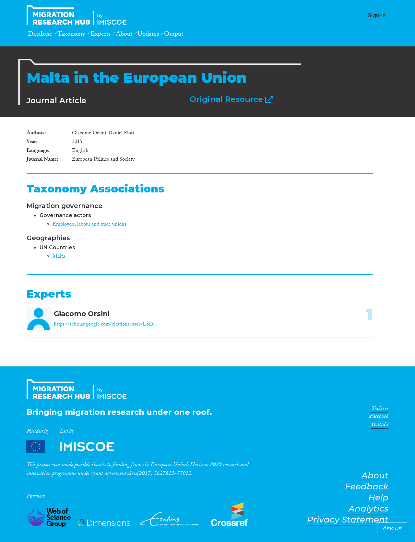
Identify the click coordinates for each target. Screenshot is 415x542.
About (124, 35)
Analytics (368, 509)
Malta (59, 257)
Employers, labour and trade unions (89, 224)
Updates (148, 35)
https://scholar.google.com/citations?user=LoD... (105, 324)
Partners (75, 447)
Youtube (379, 425)
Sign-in (377, 15)
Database (40, 35)
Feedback (366, 487)
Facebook (378, 417)
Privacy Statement (347, 520)
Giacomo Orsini (82, 314)
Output (173, 35)
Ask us (392, 528)
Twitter (379, 409)
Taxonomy (71, 35)
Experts (100, 35)
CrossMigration (78, 15)
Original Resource (231, 99)
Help (378, 498)
